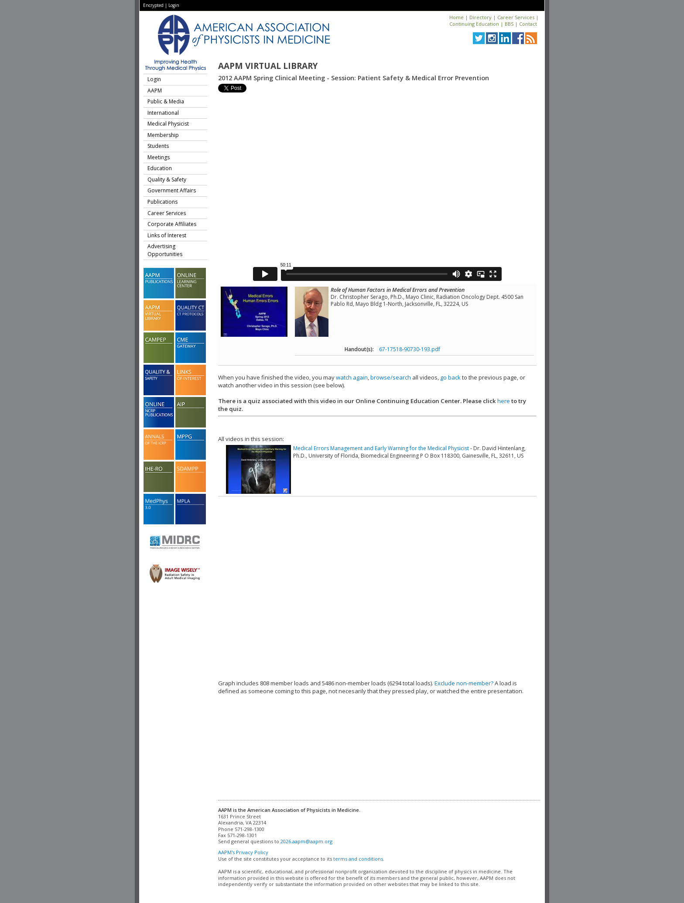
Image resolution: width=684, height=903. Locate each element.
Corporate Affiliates (171, 224)
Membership (163, 135)
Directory (480, 17)
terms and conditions (358, 858)
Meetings (158, 157)
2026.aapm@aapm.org (306, 841)
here (503, 401)
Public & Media (165, 101)
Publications (162, 201)
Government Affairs (171, 190)
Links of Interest (166, 235)
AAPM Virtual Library (268, 66)
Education (159, 168)
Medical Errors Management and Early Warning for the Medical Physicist (381, 448)
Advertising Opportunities (164, 250)
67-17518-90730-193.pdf (409, 349)
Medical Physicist (168, 123)
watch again (352, 377)
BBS (509, 24)
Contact (528, 24)
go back (450, 377)
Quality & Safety (166, 179)
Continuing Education (474, 24)
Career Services (515, 17)
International (163, 112)
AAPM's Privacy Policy (243, 852)
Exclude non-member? (463, 683)
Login (173, 5)
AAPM (154, 90)
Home (456, 17)
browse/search (390, 377)
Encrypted (153, 5)
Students (158, 146)
